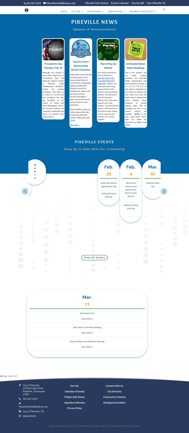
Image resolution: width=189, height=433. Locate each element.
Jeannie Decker (63, 426)
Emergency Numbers (114, 402)
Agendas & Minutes (74, 402)
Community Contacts (114, 397)
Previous (25, 191)
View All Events (94, 257)
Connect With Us (114, 385)
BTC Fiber (127, 426)
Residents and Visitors (143, 11)
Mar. (87, 299)
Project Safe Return (74, 397)
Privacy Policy (74, 408)
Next (164, 191)
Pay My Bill (138, 3)
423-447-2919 (30, 398)
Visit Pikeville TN (156, 3)
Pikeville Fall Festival (96, 3)
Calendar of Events (75, 391)
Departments (117, 11)
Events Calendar (120, 3)
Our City (77, 11)
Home (64, 11)
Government (95, 11)
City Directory (114, 391)
